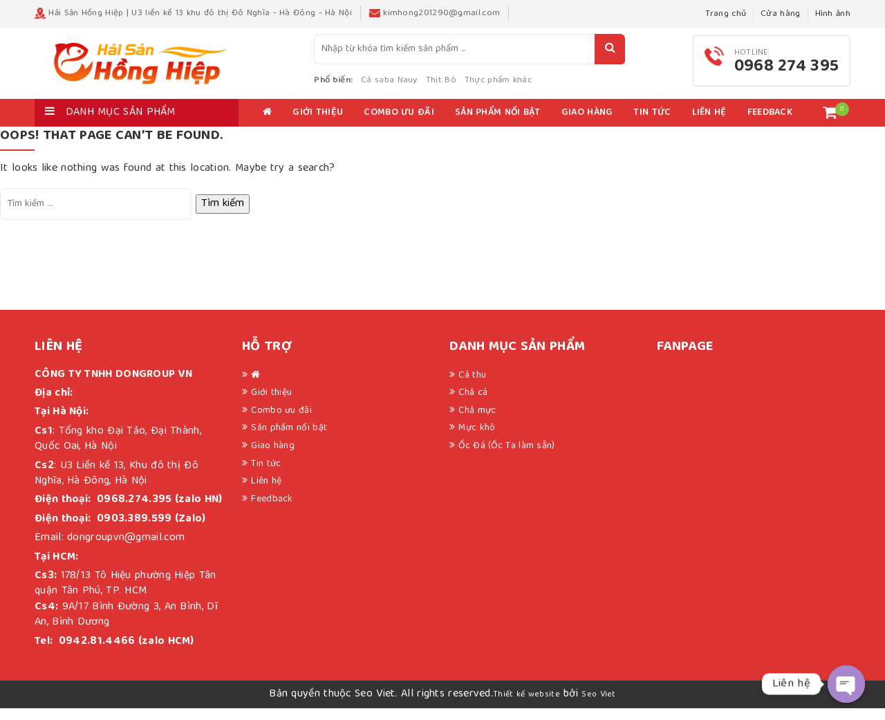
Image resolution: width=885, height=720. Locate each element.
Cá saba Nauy (431, 86)
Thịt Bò (482, 86)
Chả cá (472, 404)
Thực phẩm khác (540, 86)
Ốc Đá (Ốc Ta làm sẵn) (506, 457)
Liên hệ (709, 124)
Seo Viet (598, 706)
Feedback (769, 124)
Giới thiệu (317, 124)
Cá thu (472, 386)
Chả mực (477, 422)
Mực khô (476, 440)
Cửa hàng (780, 14)
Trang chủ (725, 14)
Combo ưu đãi (399, 124)
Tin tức (652, 124)
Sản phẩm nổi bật (498, 124)
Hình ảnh (832, 14)
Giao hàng (587, 124)
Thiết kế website (526, 706)
